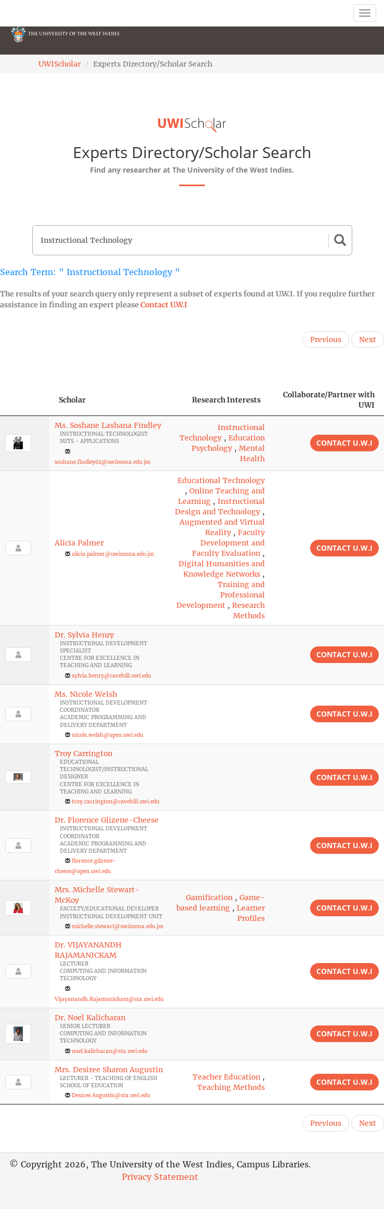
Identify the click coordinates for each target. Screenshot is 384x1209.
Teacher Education (226, 1077)
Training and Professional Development (220, 595)
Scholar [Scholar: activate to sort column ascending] (72, 400)
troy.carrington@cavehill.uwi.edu (115, 801)
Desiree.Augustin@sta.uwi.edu (111, 1095)
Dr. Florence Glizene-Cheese (107, 820)
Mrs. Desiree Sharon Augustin (109, 1069)
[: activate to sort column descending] (24, 400)
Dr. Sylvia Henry (84, 635)
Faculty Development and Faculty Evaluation (228, 543)
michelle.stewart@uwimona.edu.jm (117, 926)
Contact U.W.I (163, 304)
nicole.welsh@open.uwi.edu (107, 735)
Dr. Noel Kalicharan (90, 1017)
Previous (325, 339)
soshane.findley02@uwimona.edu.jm (102, 462)
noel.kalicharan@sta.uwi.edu (109, 1051)
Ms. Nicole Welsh (86, 694)
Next (367, 339)
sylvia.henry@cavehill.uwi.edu (111, 675)
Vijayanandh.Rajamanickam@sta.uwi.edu (109, 999)
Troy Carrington (83, 753)
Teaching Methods (231, 1087)
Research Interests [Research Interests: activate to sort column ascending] (226, 400)
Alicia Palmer (79, 543)
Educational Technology (221, 480)
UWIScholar (60, 64)
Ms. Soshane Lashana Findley (108, 425)
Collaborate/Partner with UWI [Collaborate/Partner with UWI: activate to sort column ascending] (329, 400)
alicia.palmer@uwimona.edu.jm (113, 554)
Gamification (209, 897)
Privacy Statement (160, 1177)
